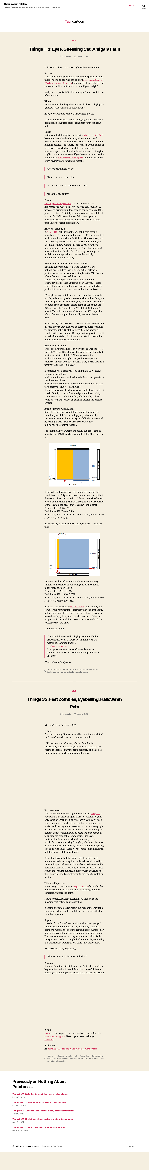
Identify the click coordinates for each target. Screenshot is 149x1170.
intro (59, 1070)
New (74, 41)
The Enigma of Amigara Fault (59, 215)
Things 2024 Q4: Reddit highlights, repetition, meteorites (42, 1145)
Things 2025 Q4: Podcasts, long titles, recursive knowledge (43, 1105)
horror (96, 681)
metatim (67, 65)
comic (74, 681)
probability (71, 683)
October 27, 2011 (83, 65)
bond (56, 1067)
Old (74, 702)
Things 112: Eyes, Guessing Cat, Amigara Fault (74, 53)
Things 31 (96, 825)
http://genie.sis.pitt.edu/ (59, 657)
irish (58, 683)
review (49, 1072)
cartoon (65, 681)
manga (63, 683)
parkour (78, 1070)
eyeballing (49, 1051)
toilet (63, 1072)
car (66, 1067)
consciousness (83, 681)
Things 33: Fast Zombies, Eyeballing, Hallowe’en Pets (74, 714)
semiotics (57, 1072)
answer (58, 681)
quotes (86, 683)
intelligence (51, 683)
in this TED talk (78, 618)
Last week (49, 1044)
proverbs (79, 683)
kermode (65, 1070)
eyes (91, 681)
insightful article (80, 898)
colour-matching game (56, 1048)
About (131, 6)
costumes (82, 1067)
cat (70, 681)
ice (55, 1070)
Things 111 (52, 243)
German (50, 1070)
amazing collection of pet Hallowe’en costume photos (75, 1060)
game (101, 1067)
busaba (61, 1067)
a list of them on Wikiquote (72, 169)
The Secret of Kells (93, 146)
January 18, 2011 (83, 726)
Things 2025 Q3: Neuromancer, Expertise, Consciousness (42, 1113)
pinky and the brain (92, 1070)
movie (72, 1070)
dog (88, 1067)
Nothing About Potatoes (17, 4)
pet (83, 1070)
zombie (69, 1072)
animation (51, 681)
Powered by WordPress (53, 1164)
